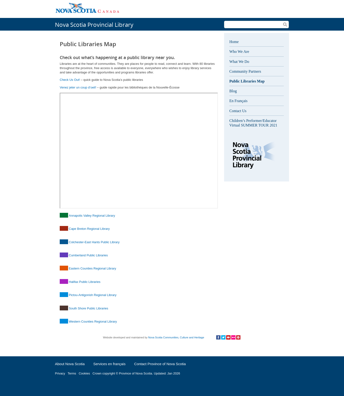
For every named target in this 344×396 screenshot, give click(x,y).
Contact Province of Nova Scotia (160, 364)
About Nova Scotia (70, 364)
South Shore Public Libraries (88, 308)
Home (234, 42)
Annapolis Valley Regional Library (92, 215)
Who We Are (239, 52)
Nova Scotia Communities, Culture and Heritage (176, 337)
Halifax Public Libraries (84, 282)
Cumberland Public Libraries (88, 255)
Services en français (109, 364)
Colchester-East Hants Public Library (94, 242)
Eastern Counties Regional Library (92, 268)
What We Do (239, 62)
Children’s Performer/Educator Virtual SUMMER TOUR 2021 (253, 123)
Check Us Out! (70, 80)
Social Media (228, 337)
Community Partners (245, 71)
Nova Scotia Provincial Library (94, 24)
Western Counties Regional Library (93, 321)
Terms (72, 373)
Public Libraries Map (247, 81)
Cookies (84, 373)
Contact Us (238, 111)
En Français (238, 101)
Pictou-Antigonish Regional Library (92, 295)
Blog (233, 91)
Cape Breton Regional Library (89, 229)
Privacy (60, 373)
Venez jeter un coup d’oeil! (78, 87)
